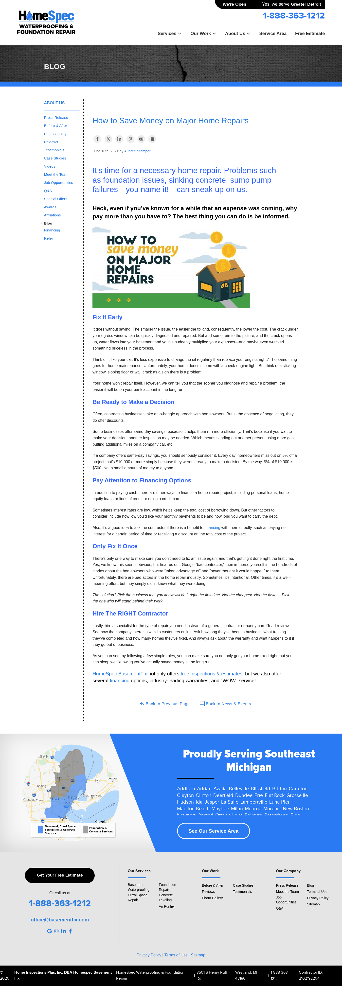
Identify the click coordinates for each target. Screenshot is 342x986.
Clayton (185, 795)
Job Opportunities (58, 182)
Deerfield (223, 795)
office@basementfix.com (60, 919)
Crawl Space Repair (137, 897)
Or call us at (59, 893)
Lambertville (253, 802)
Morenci (272, 809)
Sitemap (313, 904)
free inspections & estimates (211, 673)
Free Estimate (310, 33)
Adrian (204, 789)
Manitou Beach (193, 809)
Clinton (203, 795)
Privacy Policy (317, 898)
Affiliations (52, 215)
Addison (186, 789)
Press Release (56, 117)
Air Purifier (167, 906)
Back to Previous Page (165, 703)
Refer (48, 238)
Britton (279, 789)
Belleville (239, 789)
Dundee (243, 795)
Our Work (203, 33)
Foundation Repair (167, 887)
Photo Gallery (55, 134)
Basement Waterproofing (138, 887)
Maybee (220, 809)
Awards (50, 207)
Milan (237, 809)
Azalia (220, 789)
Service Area (273, 33)
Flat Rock (275, 795)
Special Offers (55, 199)
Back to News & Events (225, 703)
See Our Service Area (214, 831)
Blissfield (260, 789)
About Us (238, 33)
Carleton (298, 789)
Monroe (253, 809)
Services (170, 33)
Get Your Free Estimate (60, 875)
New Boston (296, 809)
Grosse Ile (297, 795)
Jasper (212, 802)
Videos (49, 166)
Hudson (185, 802)
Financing (52, 230)
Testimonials (54, 150)
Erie (258, 795)
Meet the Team (56, 174)
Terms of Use (317, 892)
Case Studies (55, 158)
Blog (48, 223)
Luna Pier (279, 802)
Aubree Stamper (137, 151)
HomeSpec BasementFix (119, 673)
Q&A (48, 191)
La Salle (229, 802)
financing (212, 528)
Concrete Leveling (166, 897)
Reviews (51, 142)
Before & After (55, 125)
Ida (199, 802)
